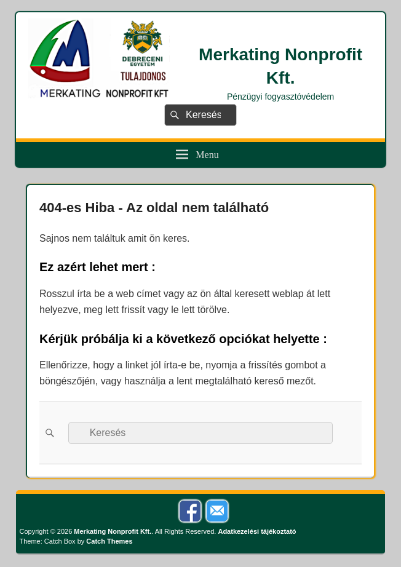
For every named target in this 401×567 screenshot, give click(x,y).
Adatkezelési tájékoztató (257, 531)
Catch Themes (109, 541)
